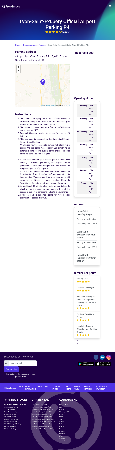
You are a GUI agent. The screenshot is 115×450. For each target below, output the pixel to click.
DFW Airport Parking (10, 414)
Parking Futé (83, 280)
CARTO (67, 105)
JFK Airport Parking (10, 417)
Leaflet (42, 105)
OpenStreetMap (51, 105)
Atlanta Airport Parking (11, 407)
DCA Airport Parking (10, 429)
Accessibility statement (101, 388)
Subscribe (11, 369)
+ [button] (18, 67)
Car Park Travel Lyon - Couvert (86, 317)
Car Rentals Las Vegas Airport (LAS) (43, 419)
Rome (61, 417)
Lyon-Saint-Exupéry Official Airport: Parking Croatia (87, 330)
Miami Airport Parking (10, 421)
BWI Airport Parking (10, 426)
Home (17, 45)
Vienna (61, 421)
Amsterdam (62, 441)
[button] (76, 342)
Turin (60, 419)
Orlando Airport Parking (11, 419)
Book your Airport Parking (34, 45)
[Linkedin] (102, 357)
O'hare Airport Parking (10, 412)
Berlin (61, 424)
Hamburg (62, 433)
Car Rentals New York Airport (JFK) (42, 426)
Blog (40, 386)
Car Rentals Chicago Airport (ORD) (42, 412)
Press (47, 386)
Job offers (68, 388)
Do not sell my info (56, 388)
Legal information (30, 388)
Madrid (61, 409)
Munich (61, 436)
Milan (61, 414)
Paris (60, 407)
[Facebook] (96, 357)
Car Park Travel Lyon (85, 289)
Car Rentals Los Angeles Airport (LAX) (43, 421)
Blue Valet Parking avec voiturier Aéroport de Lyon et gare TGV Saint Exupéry (87, 302)
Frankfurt (62, 431)
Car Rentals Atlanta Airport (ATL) (41, 407)
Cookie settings (88, 388)
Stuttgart (62, 438)
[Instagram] (108, 357)
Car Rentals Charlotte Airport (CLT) (42, 409)
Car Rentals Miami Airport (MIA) (41, 424)
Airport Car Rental (40, 405)
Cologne (61, 426)
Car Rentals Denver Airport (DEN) (42, 417)
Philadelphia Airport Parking (12, 424)
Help (21, 386)
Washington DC (64, 412)
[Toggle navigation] (110, 6)
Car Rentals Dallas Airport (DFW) (41, 414)
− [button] (18, 71)
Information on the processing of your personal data (20, 375)
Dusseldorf (62, 429)
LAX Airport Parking (10, 409)
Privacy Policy (77, 388)
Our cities (63, 405)
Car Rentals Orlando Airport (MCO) (42, 429)
